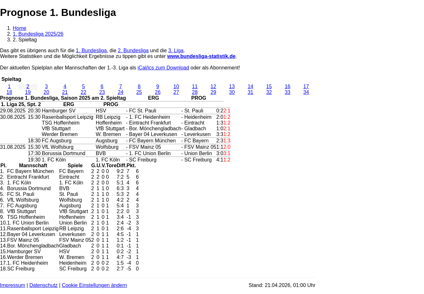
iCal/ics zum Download (163, 67)
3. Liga (175, 50)
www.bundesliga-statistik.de (201, 56)
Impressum (12, 285)
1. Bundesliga (91, 50)
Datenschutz (43, 285)
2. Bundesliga (133, 50)
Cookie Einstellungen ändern (94, 285)
